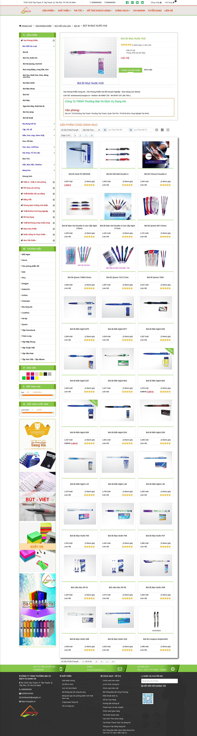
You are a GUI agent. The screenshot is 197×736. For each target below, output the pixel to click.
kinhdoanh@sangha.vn (80, 96)
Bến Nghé (25, 254)
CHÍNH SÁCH (122, 11)
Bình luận (148, 70)
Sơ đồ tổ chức (67, 684)
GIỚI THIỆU (64, 11)
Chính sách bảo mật (110, 688)
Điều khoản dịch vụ (110, 696)
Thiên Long (26, 336)
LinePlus (25, 313)
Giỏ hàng (170, 2)
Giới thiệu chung (68, 681)
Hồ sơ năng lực (68, 706)
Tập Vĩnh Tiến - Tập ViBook (33, 359)
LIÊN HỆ (168, 11)
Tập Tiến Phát (27, 353)
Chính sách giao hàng (111, 711)
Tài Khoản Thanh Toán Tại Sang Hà (116, 723)
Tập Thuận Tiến (28, 347)
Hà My (24, 318)
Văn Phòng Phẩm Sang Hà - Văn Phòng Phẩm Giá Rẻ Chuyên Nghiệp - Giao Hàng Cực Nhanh (101, 92)
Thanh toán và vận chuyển (113, 707)
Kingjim (24, 283)
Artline (24, 295)
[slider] (126, 45)
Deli (23, 272)
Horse (24, 260)
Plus (23, 277)
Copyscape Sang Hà (70, 702)
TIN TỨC (79, 11)
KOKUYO (25, 289)
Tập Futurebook (28, 330)
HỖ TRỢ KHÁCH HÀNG (100, 11)
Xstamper (25, 301)
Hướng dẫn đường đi (111, 703)
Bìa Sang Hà (26, 307)
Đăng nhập (156, 2)
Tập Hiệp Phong (28, 342)
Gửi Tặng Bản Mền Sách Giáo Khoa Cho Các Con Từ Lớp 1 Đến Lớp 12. (119, 731)
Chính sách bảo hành (111, 681)
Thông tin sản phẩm (130, 70)
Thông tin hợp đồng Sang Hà (114, 726)
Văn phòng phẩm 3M (30, 266)
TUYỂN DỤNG (155, 11)
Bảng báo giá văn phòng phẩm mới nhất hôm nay (77, 697)
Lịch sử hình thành (69, 688)
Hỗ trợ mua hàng (109, 700)
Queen (24, 324)
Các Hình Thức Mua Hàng (113, 719)
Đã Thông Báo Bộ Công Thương (115, 692)
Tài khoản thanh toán (111, 715)
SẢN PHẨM (48, 11)
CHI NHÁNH (139, 11)
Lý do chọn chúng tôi (111, 684)
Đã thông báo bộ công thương (74, 692)
